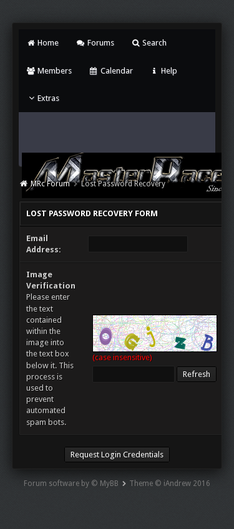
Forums (95, 42)
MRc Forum (50, 183)
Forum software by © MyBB (71, 483)
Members (49, 70)
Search (149, 42)
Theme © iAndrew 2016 (169, 483)
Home (42, 42)
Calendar (110, 70)
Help (163, 70)
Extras (42, 98)
